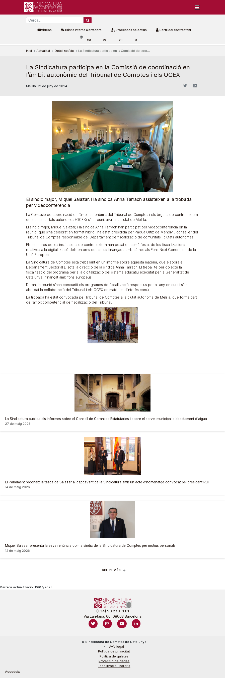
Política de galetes (114, 656)
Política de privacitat (114, 651)
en (120, 39)
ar (135, 39)
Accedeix (12, 671)
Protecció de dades (114, 661)
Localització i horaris (114, 666)
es (105, 39)
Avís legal (116, 646)
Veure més (111, 570)
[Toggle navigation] (197, 7)
